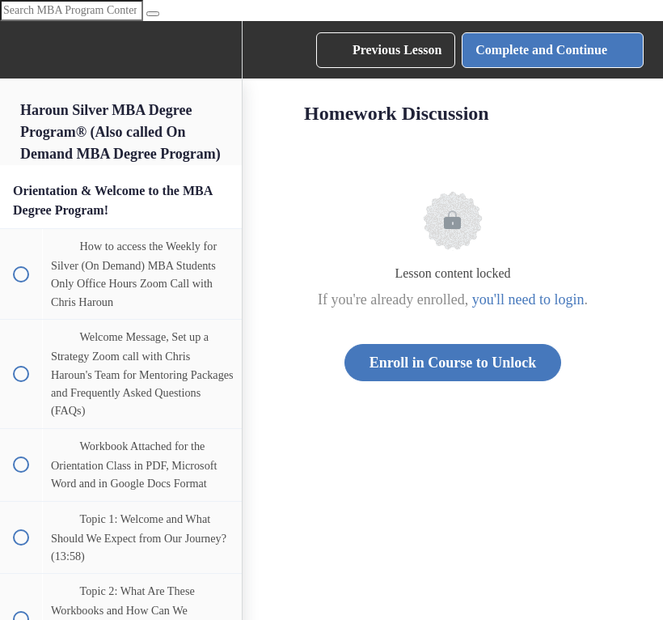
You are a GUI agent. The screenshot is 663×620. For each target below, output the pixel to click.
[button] (20, 50)
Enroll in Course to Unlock (453, 363)
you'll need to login (528, 299)
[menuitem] (221, 50)
